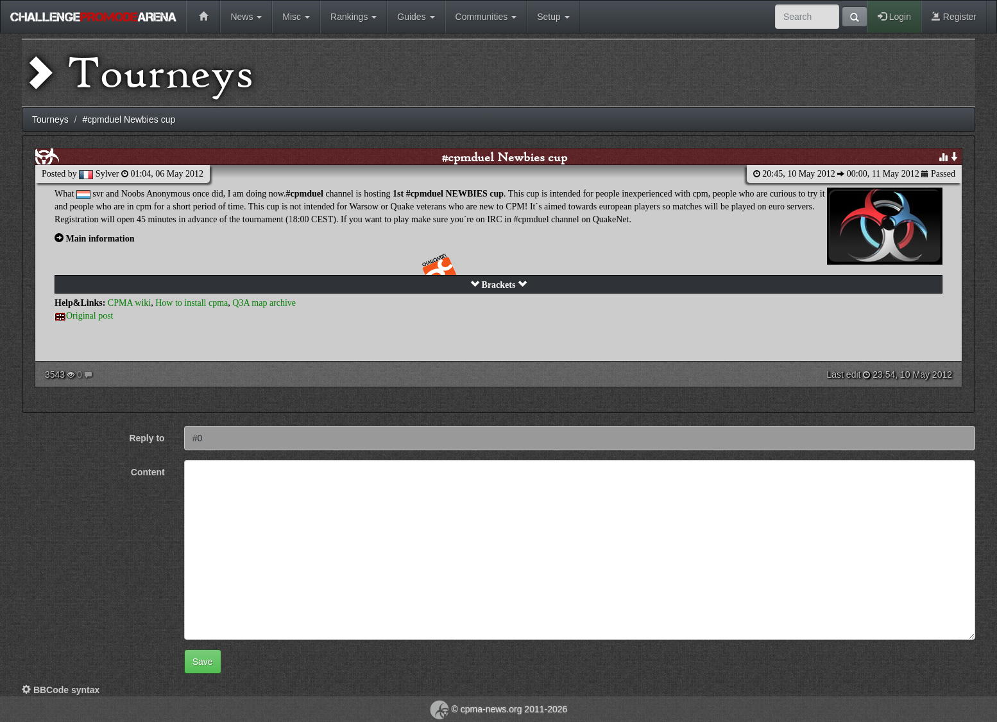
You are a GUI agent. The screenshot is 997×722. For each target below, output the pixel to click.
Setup (553, 17)
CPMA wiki (129, 303)
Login (894, 17)
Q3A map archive (264, 303)
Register (954, 17)
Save (202, 661)
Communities (486, 17)
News (246, 17)
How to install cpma (191, 303)
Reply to (146, 438)
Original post (90, 316)
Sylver (107, 174)
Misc (296, 17)
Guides (415, 17)
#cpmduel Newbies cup (504, 157)
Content (148, 472)
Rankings (353, 17)
